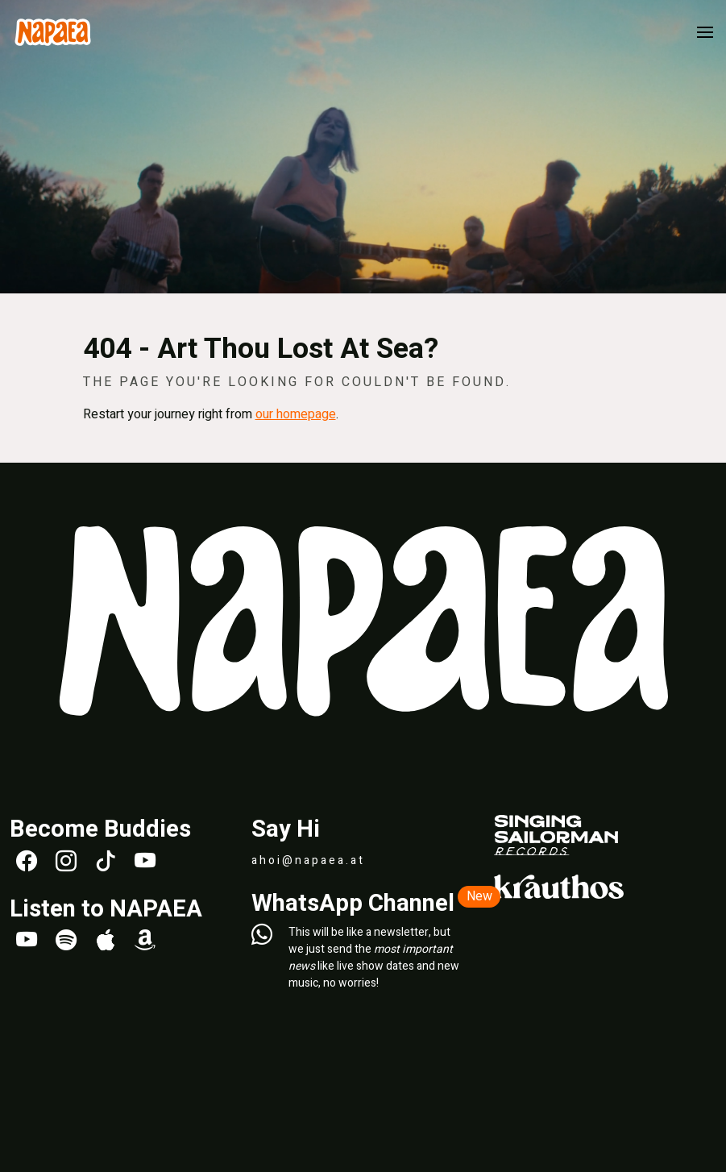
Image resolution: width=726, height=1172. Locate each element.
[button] (705, 32)
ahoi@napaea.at (308, 860)
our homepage (295, 414)
